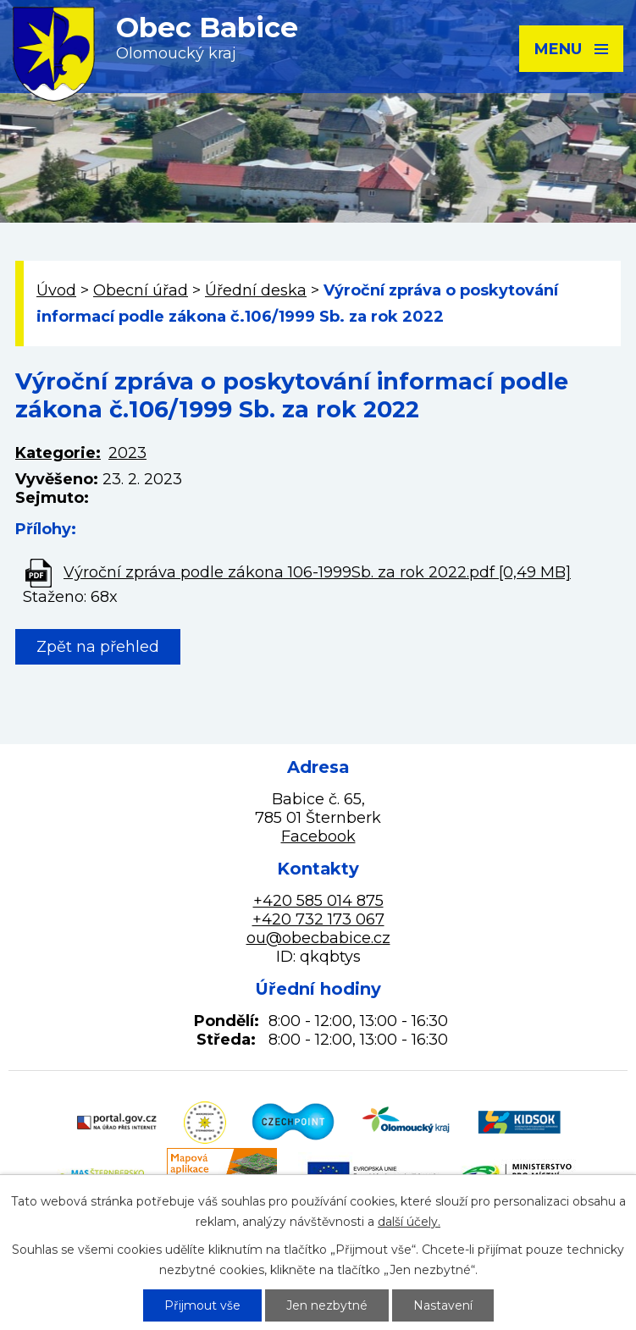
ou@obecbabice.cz (318, 938)
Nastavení (443, 1305)
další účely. (409, 1221)
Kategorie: (58, 453)
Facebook (318, 836)
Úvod (56, 290)
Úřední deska (256, 290)
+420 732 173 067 (318, 919)
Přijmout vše (202, 1305)
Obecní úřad (140, 290)
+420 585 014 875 (318, 900)
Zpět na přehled (97, 646)
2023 (127, 453)
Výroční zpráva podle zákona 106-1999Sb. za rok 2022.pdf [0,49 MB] (317, 572)
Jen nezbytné (327, 1305)
